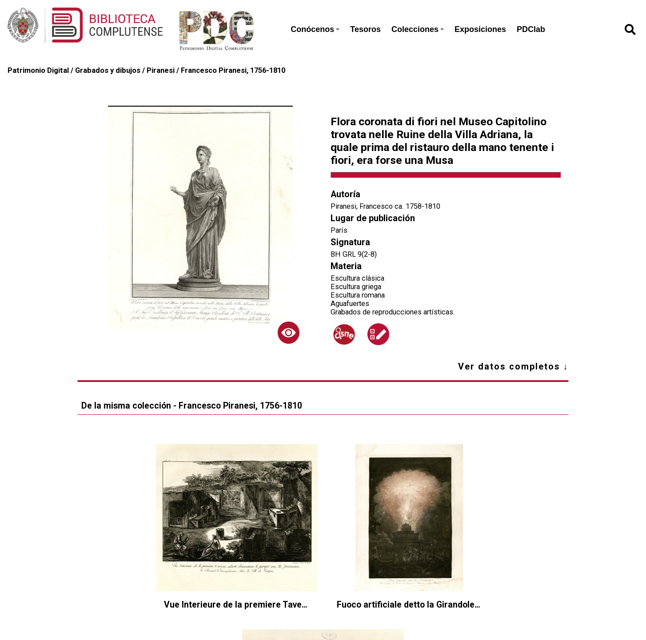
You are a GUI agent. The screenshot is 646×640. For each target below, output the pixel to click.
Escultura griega (356, 286)
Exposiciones (480, 29)
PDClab (531, 29)
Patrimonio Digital (38, 70)
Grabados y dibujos (107, 70)
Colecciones (417, 29)
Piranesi (161, 70)
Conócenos (315, 29)
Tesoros (365, 29)
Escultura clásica (357, 278)
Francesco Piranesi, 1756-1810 (233, 70)
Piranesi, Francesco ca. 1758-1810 (385, 206)
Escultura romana (358, 295)
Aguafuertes (350, 303)
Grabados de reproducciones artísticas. (393, 312)
